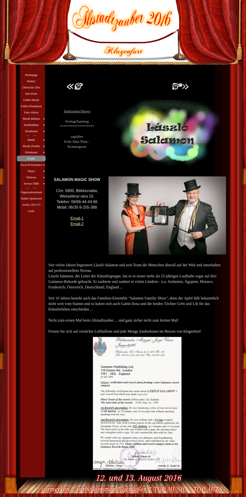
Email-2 (77, 224)
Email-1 (77, 218)
